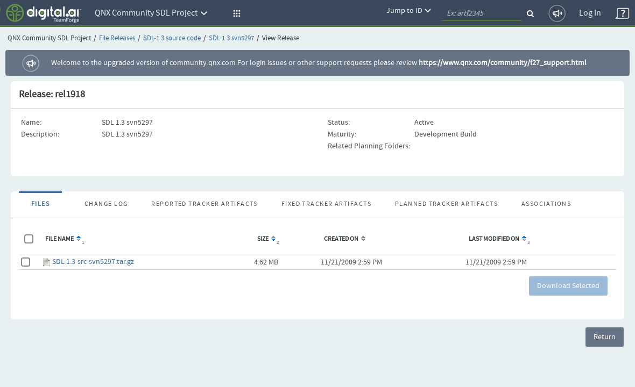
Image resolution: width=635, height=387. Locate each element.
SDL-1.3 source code (172, 38)
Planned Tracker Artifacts (446, 204)
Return (605, 337)
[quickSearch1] (481, 13)
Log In (590, 13)
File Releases (117, 38)
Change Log (106, 204)
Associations (546, 204)
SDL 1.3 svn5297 (231, 38)
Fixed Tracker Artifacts (326, 204)
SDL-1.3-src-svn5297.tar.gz (93, 262)
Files (40, 204)
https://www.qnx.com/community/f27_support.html (503, 63)
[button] (235, 13)
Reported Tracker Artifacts (204, 204)
